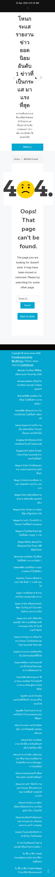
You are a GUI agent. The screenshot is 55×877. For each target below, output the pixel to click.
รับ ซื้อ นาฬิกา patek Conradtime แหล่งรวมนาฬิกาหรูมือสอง (28, 857)
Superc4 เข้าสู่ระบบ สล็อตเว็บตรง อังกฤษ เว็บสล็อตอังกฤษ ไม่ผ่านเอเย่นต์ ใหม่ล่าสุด (28, 641)
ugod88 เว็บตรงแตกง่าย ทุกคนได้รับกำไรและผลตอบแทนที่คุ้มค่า (27, 714)
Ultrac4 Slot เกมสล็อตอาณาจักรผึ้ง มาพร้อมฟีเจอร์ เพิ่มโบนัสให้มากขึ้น (28, 744)
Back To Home (27, 316)
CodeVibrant (26, 365)
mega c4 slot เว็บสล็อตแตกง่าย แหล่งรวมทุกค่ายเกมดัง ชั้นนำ (28, 469)
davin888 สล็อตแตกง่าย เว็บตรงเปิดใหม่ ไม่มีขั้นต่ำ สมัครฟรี (28, 414)
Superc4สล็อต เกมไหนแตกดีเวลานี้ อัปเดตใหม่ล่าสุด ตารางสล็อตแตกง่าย (28, 666)
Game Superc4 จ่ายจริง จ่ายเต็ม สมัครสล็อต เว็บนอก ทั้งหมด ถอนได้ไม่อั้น (28, 429)
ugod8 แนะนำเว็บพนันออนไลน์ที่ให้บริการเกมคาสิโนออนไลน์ (27, 700)
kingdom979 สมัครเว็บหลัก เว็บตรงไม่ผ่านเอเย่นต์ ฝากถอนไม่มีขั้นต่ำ (29, 454)
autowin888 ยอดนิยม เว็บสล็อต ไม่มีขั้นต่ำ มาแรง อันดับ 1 (29, 400)
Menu (27, 147)
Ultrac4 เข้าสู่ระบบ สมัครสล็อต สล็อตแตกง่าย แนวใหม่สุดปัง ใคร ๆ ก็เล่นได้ (28, 806)
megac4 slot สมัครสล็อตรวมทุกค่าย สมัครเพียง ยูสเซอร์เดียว (28, 499)
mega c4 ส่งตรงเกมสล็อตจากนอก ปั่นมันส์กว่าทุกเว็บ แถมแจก (28, 484)
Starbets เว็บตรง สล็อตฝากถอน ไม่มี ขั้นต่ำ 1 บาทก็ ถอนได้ (28, 582)
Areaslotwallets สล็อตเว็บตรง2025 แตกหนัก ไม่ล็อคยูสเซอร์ (29, 385)
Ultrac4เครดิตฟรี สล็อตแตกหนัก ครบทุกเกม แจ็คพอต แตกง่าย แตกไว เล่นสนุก (29, 821)
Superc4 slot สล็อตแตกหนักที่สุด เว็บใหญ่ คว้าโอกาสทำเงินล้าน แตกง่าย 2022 (28, 607)
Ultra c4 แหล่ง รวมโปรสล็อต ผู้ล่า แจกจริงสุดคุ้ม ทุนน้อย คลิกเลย (28, 729)
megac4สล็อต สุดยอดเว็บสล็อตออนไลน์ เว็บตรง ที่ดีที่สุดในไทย (29, 546)
